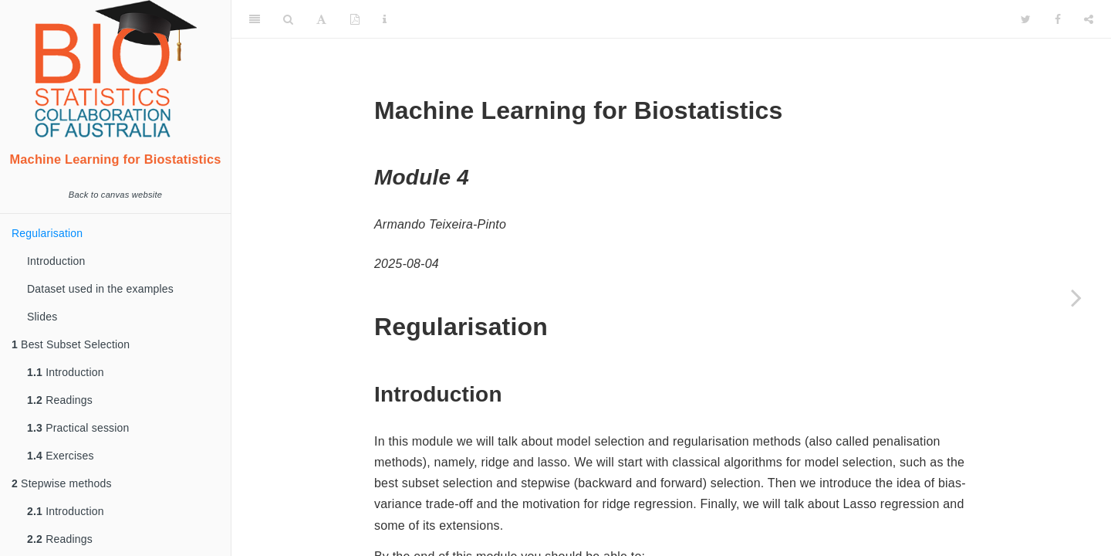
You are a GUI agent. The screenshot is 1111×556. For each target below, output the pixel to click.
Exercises (60, 455)
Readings (60, 400)
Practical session (78, 428)
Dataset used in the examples (100, 289)
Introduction (56, 261)
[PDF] (355, 19)
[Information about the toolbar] (384, 19)
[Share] (1088, 19)
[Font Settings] (321, 19)
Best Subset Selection (71, 344)
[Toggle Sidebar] (255, 19)
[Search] (288, 19)
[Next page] (1076, 297)
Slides (42, 316)
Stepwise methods (62, 483)
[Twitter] (1025, 19)
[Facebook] (1057, 19)
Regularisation (47, 233)
